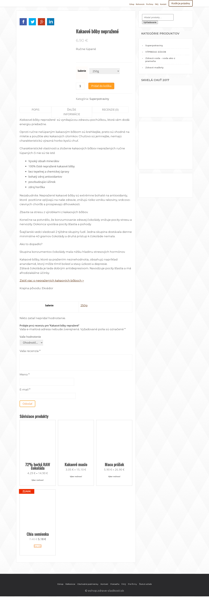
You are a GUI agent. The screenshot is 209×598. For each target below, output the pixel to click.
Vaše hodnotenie (30, 337)
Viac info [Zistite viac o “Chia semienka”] (37, 546)
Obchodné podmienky (87, 584)
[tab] (35, 111)
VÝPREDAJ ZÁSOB (155, 51)
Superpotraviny (99, 99)
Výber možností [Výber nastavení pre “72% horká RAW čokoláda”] (38, 480)
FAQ (156, 4)
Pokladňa (114, 584)
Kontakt (163, 4)
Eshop (131, 4)
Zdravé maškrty (154, 67)
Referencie (140, 4)
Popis (35, 109)
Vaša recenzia (30, 351)
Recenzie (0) (110, 109)
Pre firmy (149, 4)
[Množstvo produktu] (80, 86)
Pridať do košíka (101, 86)
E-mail (25, 389)
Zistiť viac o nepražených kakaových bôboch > (52, 280)
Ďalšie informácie (71, 112)
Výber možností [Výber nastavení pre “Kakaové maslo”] (76, 476)
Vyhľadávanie (149, 22)
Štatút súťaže (145, 584)
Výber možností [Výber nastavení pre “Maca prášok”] (114, 476)
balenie (82, 70)
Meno (25, 374)
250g (84, 305)
